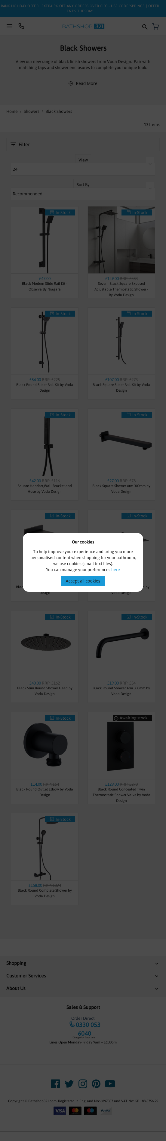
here (115, 569)
